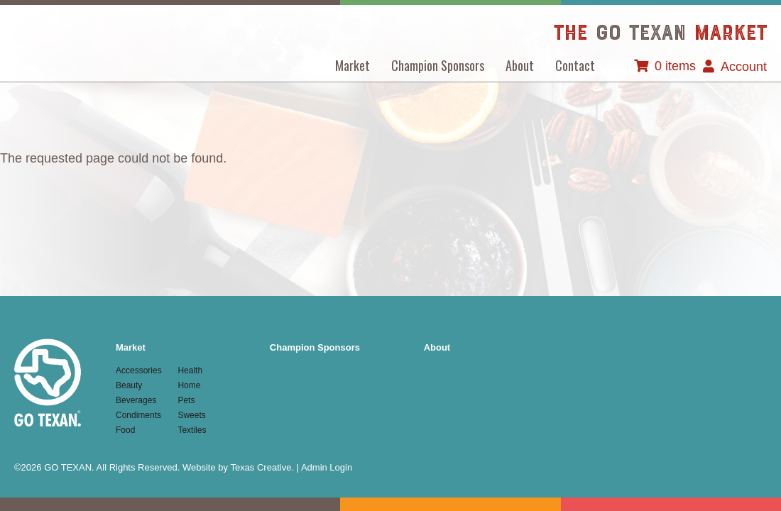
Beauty (129, 385)
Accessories (139, 370)
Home (189, 385)
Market (352, 65)
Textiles (192, 430)
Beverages (136, 400)
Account (744, 67)
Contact (575, 65)
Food (125, 430)
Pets (186, 400)
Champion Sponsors (437, 65)
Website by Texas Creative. (238, 467)
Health (190, 370)
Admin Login (326, 467)
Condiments (138, 415)
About (520, 65)
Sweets (191, 415)
